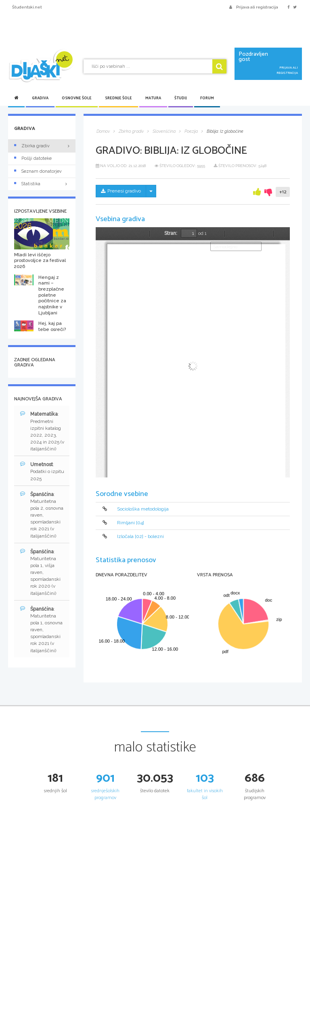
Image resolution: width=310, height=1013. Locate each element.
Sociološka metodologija (143, 509)
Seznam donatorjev (38, 171)
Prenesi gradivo (121, 191)
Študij (180, 98)
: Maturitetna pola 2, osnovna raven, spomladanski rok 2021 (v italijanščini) (41, 515)
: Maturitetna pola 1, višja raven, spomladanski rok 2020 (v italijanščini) (40, 572)
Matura (153, 98)
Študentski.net (27, 7)
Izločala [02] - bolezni (140, 537)
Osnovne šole (77, 98)
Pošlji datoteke (33, 158)
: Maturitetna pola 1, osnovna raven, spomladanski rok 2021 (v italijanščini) (41, 629)
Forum (207, 98)
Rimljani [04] (130, 522)
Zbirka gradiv (32, 146)
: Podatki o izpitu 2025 (42, 471)
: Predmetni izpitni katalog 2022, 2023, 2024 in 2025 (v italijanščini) (42, 431)
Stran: (170, 233)
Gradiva (40, 98)
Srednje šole (118, 98)
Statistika (41, 183)
